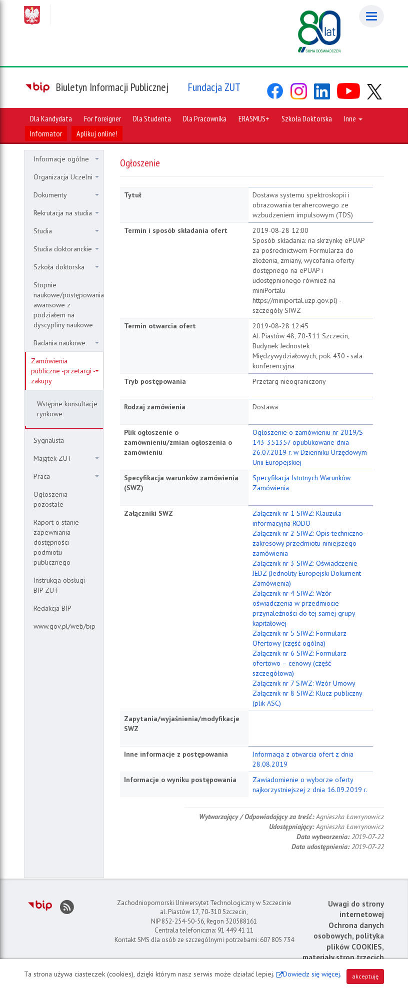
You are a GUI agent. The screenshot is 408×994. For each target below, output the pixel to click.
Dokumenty (66, 194)
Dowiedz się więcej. (312, 974)
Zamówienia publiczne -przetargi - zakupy (65, 370)
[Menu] (371, 16)
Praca (66, 476)
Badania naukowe (66, 342)
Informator (46, 133)
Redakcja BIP (53, 608)
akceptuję (365, 976)
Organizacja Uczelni (66, 176)
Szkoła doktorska (66, 266)
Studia (66, 230)
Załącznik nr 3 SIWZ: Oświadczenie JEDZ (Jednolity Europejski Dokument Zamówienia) (306, 573)
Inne (353, 118)
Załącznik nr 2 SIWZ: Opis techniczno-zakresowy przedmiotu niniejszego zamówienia (309, 543)
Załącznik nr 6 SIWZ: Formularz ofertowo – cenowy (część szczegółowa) (299, 663)
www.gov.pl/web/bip (65, 626)
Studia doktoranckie (66, 248)
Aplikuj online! (97, 133)
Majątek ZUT (66, 458)
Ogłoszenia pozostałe (51, 499)
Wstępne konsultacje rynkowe (67, 408)
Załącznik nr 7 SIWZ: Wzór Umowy (304, 683)
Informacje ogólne (66, 158)
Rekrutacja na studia (66, 212)
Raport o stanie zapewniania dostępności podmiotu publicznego (56, 542)
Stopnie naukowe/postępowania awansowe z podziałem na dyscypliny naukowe (68, 304)
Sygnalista (49, 440)
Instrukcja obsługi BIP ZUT (59, 585)
